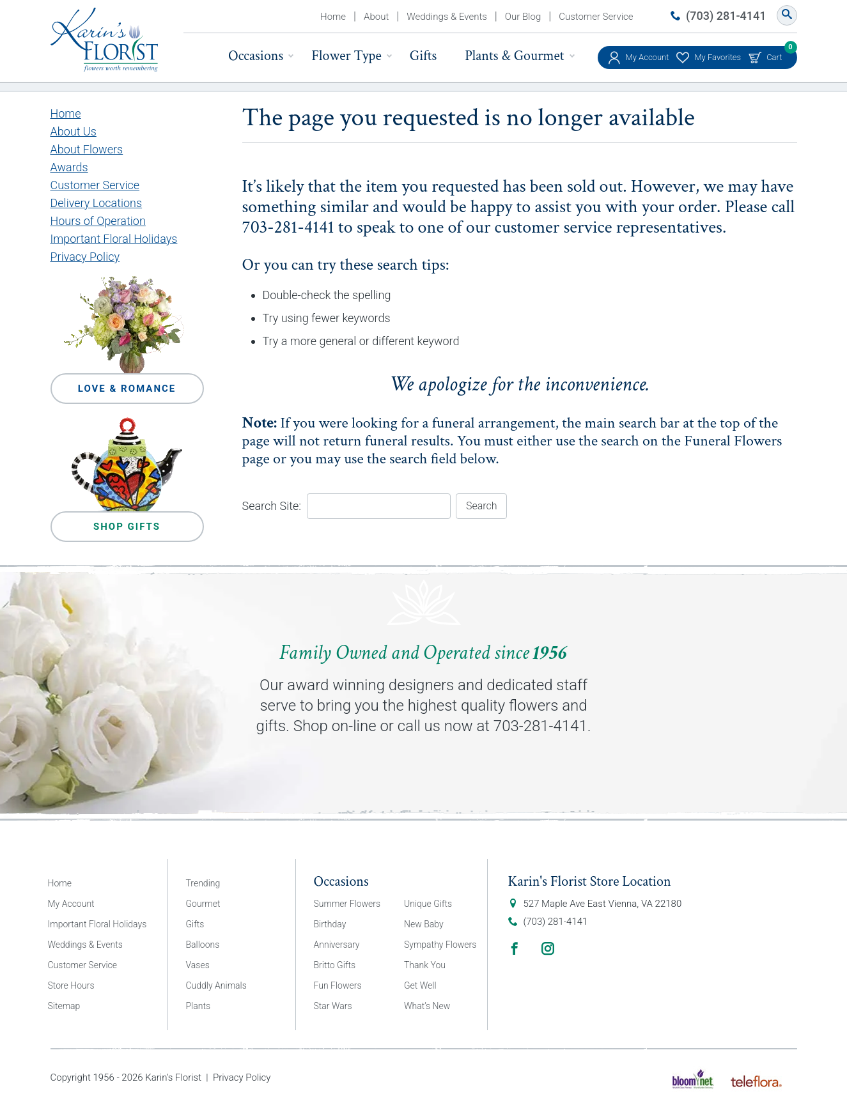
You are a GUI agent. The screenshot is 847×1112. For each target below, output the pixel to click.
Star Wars (333, 1006)
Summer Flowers (347, 904)
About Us (74, 131)
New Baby (424, 924)
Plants (198, 1006)
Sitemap (64, 1006)
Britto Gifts (335, 965)
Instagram (547, 948)
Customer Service (596, 16)
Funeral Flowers (733, 441)
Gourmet (203, 904)
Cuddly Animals (216, 985)
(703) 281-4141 (726, 15)
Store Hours (71, 985)
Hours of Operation (98, 221)
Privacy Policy (85, 256)
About (376, 16)
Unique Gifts (428, 904)
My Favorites (717, 57)
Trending (203, 883)
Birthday (330, 924)
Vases (198, 965)
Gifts (423, 56)
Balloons (203, 944)
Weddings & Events (447, 16)
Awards (69, 167)
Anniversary (337, 944)
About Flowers (87, 149)
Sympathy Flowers (440, 944)
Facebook (514, 948)
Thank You (425, 965)
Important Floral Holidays (114, 238)
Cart (774, 54)
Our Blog (523, 16)
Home (333, 16)
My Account (647, 57)
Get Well (420, 985)
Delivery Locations (97, 203)
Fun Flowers (338, 985)
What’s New (427, 1006)
